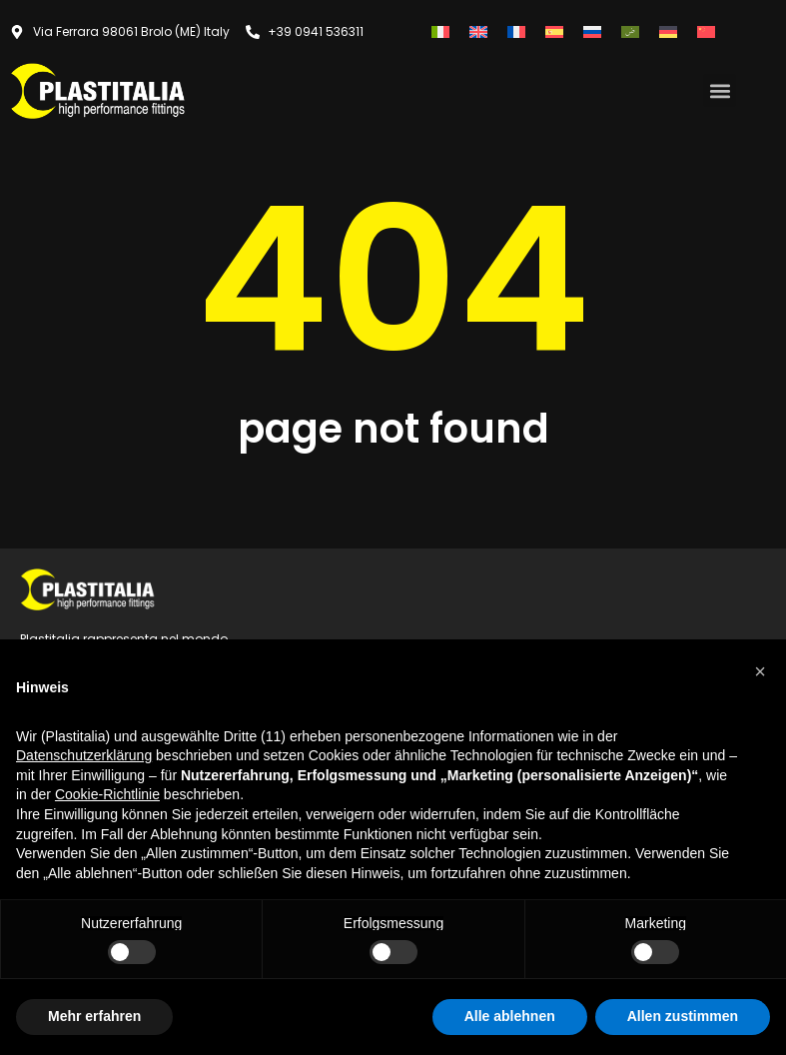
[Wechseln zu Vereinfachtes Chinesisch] (706, 31)
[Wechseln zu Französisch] (516, 31)
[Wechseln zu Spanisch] (554, 31)
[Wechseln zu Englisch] (478, 31)
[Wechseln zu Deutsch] (668, 31)
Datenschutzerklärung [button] (84, 755)
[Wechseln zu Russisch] (592, 31)
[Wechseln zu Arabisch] (630, 31)
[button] (719, 90)
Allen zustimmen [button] (682, 1016)
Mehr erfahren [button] (94, 1016)
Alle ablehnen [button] (509, 1016)
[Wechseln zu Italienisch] (440, 31)
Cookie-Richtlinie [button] (107, 794)
